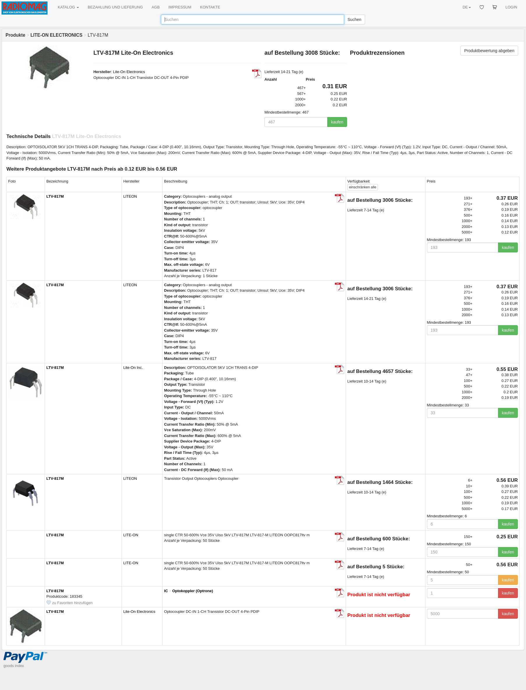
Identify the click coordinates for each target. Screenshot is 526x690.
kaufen (337, 122)
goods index (13, 666)
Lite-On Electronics (129, 72)
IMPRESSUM (179, 7)
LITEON (130, 196)
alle (362, 187)
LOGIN (511, 7)
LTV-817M (55, 196)
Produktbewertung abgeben (489, 50)
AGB (155, 7)
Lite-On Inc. (133, 367)
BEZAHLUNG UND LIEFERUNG (115, 7)
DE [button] (466, 7)
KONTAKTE (210, 7)
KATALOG (68, 7)
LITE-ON (130, 535)
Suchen (354, 19)
